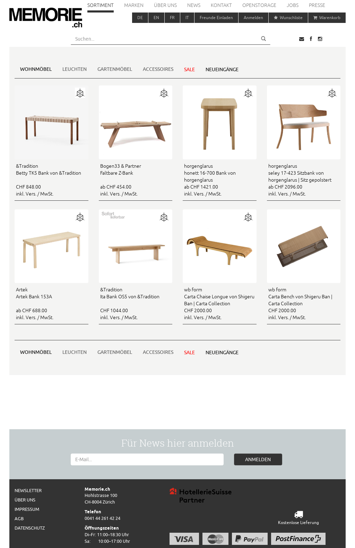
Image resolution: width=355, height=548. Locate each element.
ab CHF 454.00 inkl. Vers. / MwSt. (135, 180)
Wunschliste (288, 17)
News (193, 5)
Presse (317, 5)
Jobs (292, 5)
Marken (134, 5)
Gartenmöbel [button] (114, 69)
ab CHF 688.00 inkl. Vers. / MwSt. (51, 303)
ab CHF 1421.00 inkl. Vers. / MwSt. (219, 180)
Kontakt (221, 5)
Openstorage (259, 5)
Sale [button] (189, 69)
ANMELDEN (258, 459)
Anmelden (253, 17)
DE (140, 17)
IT (187, 17)
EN (156, 17)
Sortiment (100, 5)
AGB (19, 518)
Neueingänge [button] (222, 69)
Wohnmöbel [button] (36, 69)
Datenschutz (30, 528)
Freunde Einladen (216, 17)
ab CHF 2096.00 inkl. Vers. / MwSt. (303, 180)
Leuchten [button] (74, 69)
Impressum (27, 509)
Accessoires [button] (158, 69)
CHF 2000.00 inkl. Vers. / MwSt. (219, 303)
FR (172, 17)
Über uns (165, 5)
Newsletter (28, 490)
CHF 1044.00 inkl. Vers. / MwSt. (135, 303)
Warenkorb (326, 17)
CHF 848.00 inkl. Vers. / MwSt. (51, 180)
